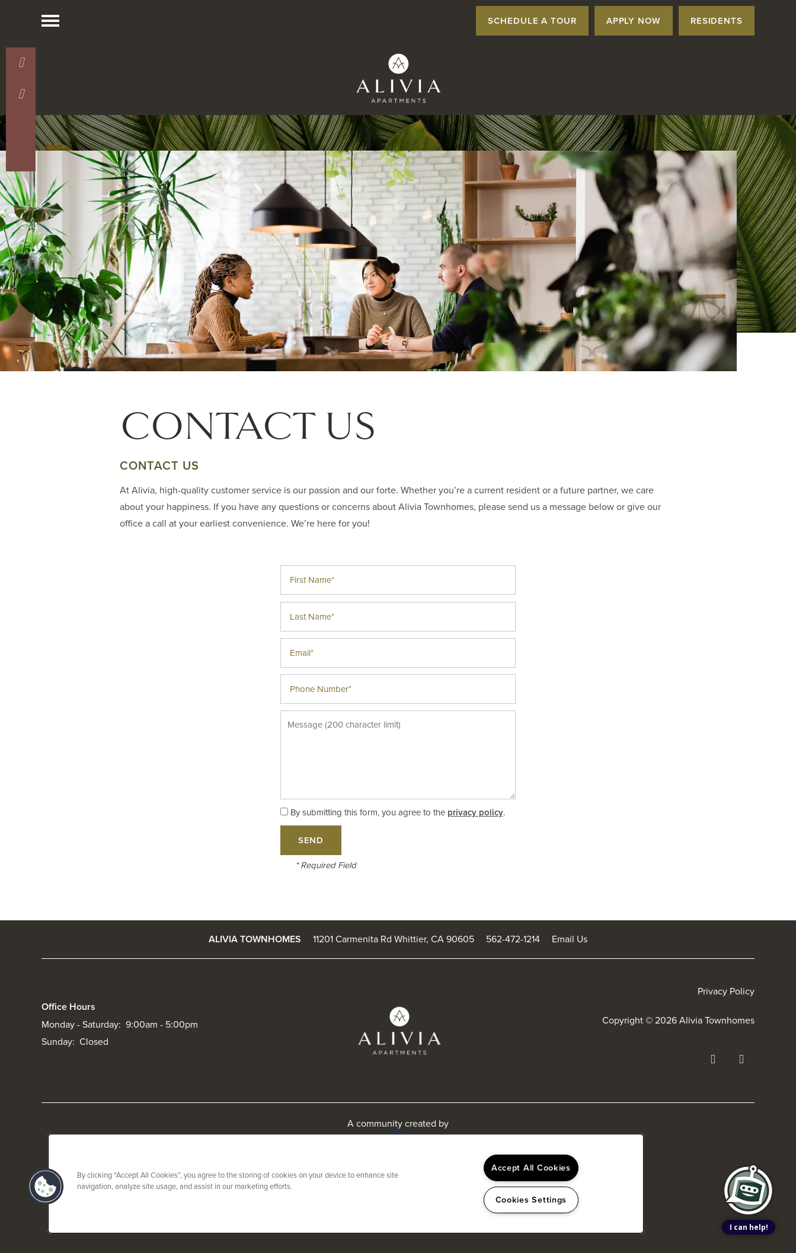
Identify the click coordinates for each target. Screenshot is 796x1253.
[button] (532, 21)
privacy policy (475, 812)
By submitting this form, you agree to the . (397, 812)
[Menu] (50, 21)
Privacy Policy (726, 991)
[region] (345, 1183)
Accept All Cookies (531, 1167)
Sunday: (58, 1041)
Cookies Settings (531, 1199)
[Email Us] (21, 94)
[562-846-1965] (21, 62)
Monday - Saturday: (81, 1024)
